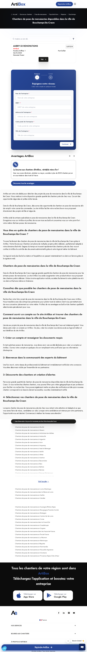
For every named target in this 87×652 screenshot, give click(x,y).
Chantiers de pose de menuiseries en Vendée (30, 498)
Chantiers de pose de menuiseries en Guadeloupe (32, 525)
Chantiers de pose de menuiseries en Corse (29, 519)
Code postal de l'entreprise (24, 122)
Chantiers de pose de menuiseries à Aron (29, 442)
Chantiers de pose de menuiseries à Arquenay (30, 445)
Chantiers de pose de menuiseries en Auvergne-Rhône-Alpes (35, 507)
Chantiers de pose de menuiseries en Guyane (30, 528)
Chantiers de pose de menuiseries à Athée (29, 454)
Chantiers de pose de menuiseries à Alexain (29, 430)
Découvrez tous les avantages (43, 183)
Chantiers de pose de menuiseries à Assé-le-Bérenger (33, 448)
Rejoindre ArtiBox (64, 4)
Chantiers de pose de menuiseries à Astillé (29, 451)
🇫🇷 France (43, 620)
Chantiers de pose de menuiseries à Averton (30, 457)
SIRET (18, 103)
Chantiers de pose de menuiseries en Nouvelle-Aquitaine (34, 550)
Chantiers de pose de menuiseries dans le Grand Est (32, 522)
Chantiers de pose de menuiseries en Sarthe (29, 495)
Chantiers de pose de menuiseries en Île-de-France (32, 534)
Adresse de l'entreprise (23, 112)
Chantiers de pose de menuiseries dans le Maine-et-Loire (34, 492)
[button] (70, 156)
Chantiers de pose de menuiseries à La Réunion (31, 537)
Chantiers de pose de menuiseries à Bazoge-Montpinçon (34, 473)
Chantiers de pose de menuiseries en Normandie (31, 546)
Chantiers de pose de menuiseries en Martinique (31, 540)
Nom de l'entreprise (22, 94)
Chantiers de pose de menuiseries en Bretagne (30, 513)
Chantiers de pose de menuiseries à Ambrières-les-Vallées (34, 433)
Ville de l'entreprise (22, 131)
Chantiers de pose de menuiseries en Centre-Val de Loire (34, 516)
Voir (43, 59)
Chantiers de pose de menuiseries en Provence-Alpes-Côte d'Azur (37, 556)
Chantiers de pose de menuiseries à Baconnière (31, 461)
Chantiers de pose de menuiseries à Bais (28, 464)
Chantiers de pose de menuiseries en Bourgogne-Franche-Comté (37, 510)
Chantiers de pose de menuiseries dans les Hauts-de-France (35, 531)
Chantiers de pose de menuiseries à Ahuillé (29, 427)
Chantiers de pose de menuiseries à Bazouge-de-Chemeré (34, 476)
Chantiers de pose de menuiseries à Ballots (29, 467)
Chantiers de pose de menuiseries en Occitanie (31, 553)
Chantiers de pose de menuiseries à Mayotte (30, 543)
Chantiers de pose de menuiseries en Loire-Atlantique (33, 489)
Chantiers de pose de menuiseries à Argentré (30, 439)
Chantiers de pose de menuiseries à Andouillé (30, 436)
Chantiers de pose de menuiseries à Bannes (29, 470)
